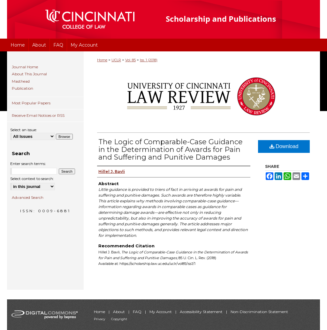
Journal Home (25, 67)
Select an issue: (23, 129)
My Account (161, 311)
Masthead (21, 81)
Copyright (119, 319)
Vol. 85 (130, 60)
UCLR (116, 60)
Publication (22, 88)
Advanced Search (27, 197)
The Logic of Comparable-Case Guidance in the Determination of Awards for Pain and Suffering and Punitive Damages (170, 149)
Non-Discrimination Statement (259, 311)
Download (284, 146)
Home (102, 60)
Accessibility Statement (202, 311)
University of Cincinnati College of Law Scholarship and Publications (232, 19)
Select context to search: (32, 178)
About (119, 311)
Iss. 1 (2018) (148, 60)
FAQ (137, 311)
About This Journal (29, 74)
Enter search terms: (28, 163)
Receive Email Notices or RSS (38, 115)
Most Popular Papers (31, 103)
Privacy (100, 319)
